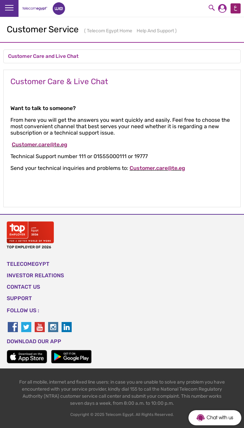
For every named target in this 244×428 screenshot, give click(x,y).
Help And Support (156, 31)
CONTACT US (23, 287)
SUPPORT (19, 298)
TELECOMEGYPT (28, 264)
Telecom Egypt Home (110, 31)
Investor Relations (35, 275)
